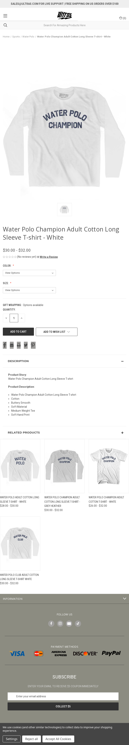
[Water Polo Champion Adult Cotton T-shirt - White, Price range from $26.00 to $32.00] (108, 466)
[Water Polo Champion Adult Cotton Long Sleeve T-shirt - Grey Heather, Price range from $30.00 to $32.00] (64, 466)
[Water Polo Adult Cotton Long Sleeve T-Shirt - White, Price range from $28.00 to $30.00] (20, 466)
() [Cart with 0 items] (122, 18)
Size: (6, 283)
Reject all (31, 739)
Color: (7, 265)
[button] (47, 256)
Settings (11, 739)
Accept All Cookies (58, 739)
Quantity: (9, 309)
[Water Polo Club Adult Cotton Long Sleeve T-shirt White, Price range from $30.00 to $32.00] (20, 543)
